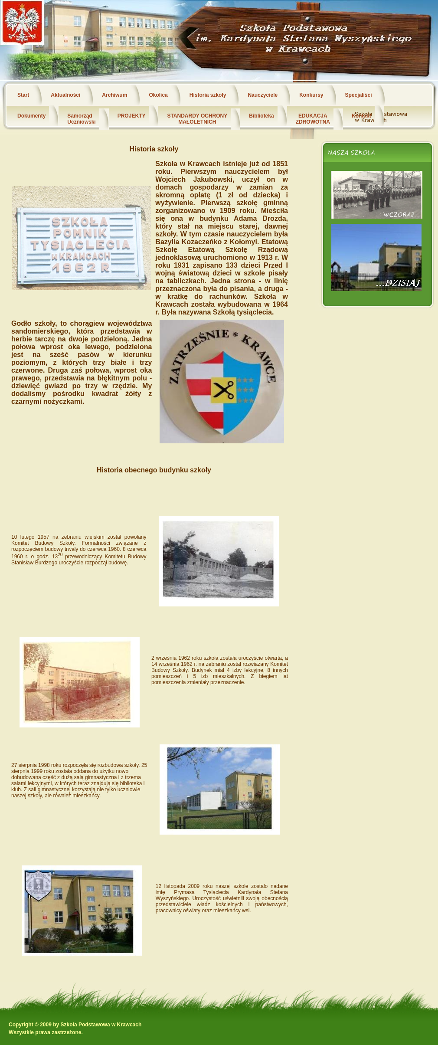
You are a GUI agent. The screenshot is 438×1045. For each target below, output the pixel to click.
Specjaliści (358, 95)
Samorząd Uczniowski (81, 119)
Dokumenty (31, 116)
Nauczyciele (263, 95)
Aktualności (65, 95)
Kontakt (361, 116)
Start (23, 95)
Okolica (158, 95)
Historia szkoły (208, 95)
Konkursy (311, 95)
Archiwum (114, 95)
